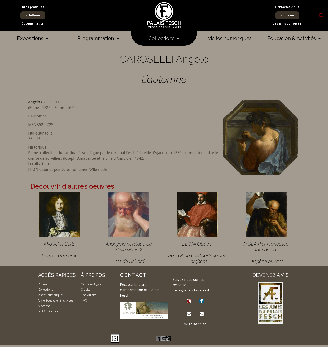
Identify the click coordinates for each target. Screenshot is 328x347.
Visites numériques (230, 38)
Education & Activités (294, 38)
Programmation (98, 38)
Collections (164, 38)
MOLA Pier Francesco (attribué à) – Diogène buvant (266, 252)
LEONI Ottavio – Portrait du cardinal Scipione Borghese (197, 252)
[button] (321, 15)
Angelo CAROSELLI (43, 101)
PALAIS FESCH (164, 23)
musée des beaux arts (164, 27)
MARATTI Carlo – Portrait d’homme (60, 249)
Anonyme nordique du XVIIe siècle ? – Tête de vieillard (128, 252)
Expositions (33, 38)
